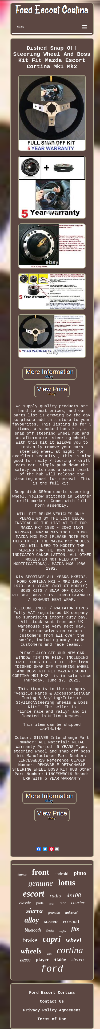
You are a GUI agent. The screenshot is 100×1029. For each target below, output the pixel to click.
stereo (77, 959)
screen (51, 921)
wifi (49, 953)
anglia (62, 931)
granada (54, 912)
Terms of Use (51, 1019)
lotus (66, 882)
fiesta (50, 930)
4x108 (74, 895)
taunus (22, 874)
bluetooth (33, 930)
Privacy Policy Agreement (52, 1010)
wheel (73, 940)
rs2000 (25, 960)
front (40, 872)
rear (62, 903)
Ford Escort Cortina (52, 993)
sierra (34, 910)
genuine (41, 883)
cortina (70, 950)
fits (75, 929)
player (42, 959)
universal (71, 912)
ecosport (71, 921)
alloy (32, 920)
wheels (31, 951)
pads (40, 903)
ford (52, 969)
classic (25, 903)
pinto (80, 873)
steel (51, 903)
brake (29, 940)
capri (52, 939)
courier (78, 902)
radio (55, 895)
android (61, 873)
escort (34, 893)
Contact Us (52, 1001)
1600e (60, 960)
